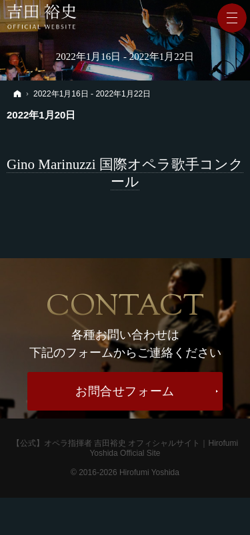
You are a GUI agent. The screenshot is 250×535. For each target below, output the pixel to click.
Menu (232, 18)
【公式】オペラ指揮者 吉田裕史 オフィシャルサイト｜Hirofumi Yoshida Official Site (125, 448)
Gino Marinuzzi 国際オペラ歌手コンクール (125, 173)
